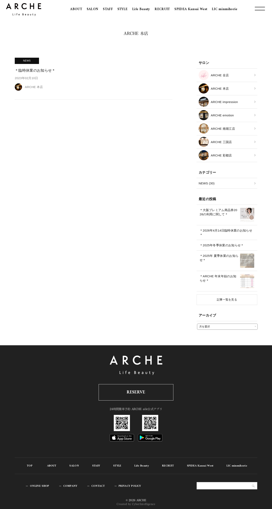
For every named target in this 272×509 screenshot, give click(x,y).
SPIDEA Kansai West (190, 9)
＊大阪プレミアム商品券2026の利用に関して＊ (218, 212)
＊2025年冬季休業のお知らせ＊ (222, 245)
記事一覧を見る (227, 299)
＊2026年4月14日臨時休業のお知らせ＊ (226, 232)
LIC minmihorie (224, 9)
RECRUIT (162, 9)
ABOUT (76, 9)
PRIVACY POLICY (130, 486)
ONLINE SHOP (39, 486)
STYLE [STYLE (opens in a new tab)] (122, 9)
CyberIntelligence (143, 504)
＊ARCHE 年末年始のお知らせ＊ (218, 278)
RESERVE (136, 392)
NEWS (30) (207, 183)
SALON (92, 9)
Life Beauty (141, 9)
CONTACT (98, 486)
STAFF (108, 9)
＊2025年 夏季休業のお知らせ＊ (219, 258)
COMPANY (70, 486)
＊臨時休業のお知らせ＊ (35, 70)
